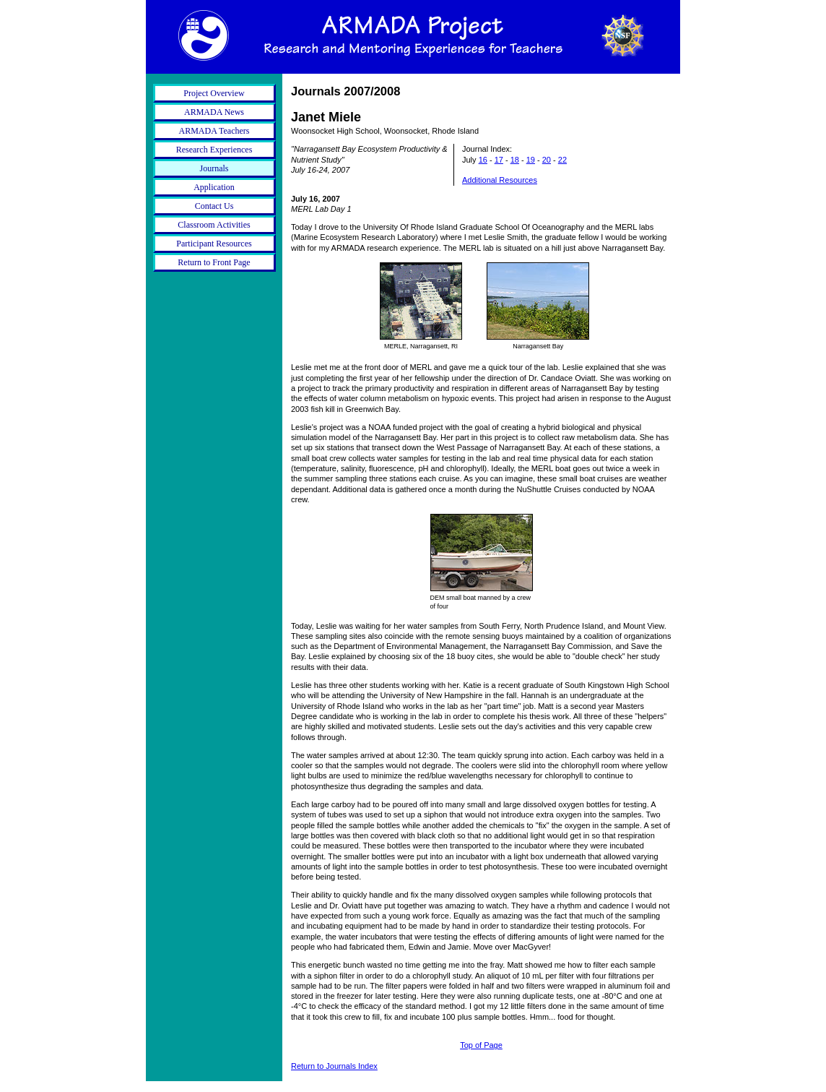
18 (514, 159)
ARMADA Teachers (214, 131)
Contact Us (214, 206)
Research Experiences (214, 150)
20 (546, 159)
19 (530, 159)
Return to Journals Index (334, 1066)
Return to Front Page (214, 262)
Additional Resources (499, 180)
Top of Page (481, 1045)
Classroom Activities (214, 225)
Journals (214, 168)
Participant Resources (213, 243)
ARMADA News (214, 112)
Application (214, 187)
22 (562, 159)
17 (499, 159)
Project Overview (213, 93)
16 (483, 159)
